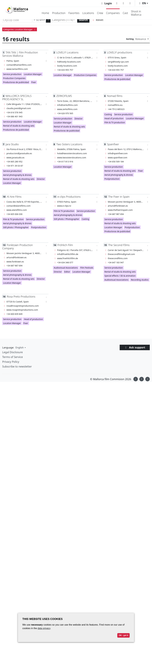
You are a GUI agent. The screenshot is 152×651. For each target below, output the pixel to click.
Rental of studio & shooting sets (18, 125)
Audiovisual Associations (66, 267)
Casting (108, 114)
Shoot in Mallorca (136, 13)
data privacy (44, 628)
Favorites (73, 13)
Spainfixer (113, 144)
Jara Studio (12, 144)
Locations (88, 13)
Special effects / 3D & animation (120, 275)
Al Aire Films (14, 196)
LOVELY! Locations (67, 52)
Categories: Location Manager (19, 29)
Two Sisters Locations (69, 144)
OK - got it (123, 635)
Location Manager (33, 74)
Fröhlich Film (65, 245)
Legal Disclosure (12, 352)
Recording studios (139, 279)
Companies (113, 13)
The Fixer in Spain (118, 196)
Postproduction (112, 178)
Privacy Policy (10, 361)
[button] (143, 3)
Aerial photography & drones (17, 175)
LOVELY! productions (119, 52)
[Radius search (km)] (39, 20)
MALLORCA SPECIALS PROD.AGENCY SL (17, 97)
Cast (125, 13)
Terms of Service (12, 357)
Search (83, 20)
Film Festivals (86, 267)
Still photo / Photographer (16, 227)
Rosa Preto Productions (21, 296)
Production (59, 13)
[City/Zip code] (17, 20)
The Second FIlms (118, 245)
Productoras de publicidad (16, 82)
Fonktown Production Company (17, 246)
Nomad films (114, 96)
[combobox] (63, 20)
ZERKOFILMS (64, 96)
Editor (67, 271)
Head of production (114, 118)
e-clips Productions (69, 196)
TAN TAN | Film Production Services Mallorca (20, 54)
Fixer (33, 82)
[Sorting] (142, 39)
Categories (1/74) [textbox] (62, 20)
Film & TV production (114, 122)
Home (45, 13)
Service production (12, 74)
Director (78, 118)
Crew (100, 13)
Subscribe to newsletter (17, 366)
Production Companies (14, 78)
